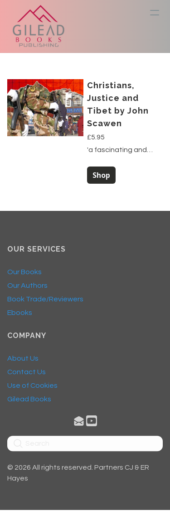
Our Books (24, 274)
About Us (23, 360)
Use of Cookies (32, 387)
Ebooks (19, 315)
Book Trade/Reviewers (45, 301)
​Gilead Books (29, 401)
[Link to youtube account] (91, 423)
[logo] (38, 26)
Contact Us (26, 374)
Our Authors (27, 287)
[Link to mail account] (78, 423)
